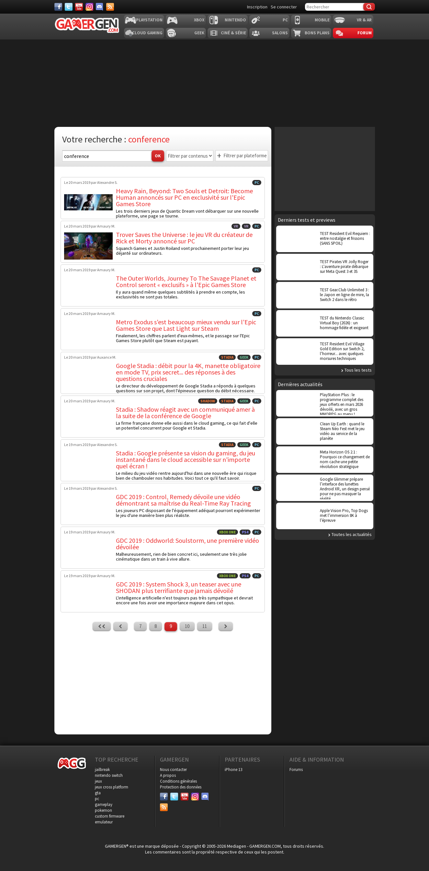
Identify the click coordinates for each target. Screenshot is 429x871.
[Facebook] (58, 7)
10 (187, 626)
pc (97, 798)
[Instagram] (89, 7)
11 (204, 626)
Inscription (257, 7)
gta (98, 793)
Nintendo (235, 20)
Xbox (199, 20)
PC (285, 20)
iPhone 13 (233, 769)
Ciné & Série (233, 33)
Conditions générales (178, 781)
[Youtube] (79, 7)
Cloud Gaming (147, 33)
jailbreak (102, 769)
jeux (98, 781)
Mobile (322, 20)
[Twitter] (69, 7)
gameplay (103, 804)
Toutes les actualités (352, 534)
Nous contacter (173, 769)
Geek (199, 33)
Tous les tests (358, 370)
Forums (296, 769)
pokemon (103, 810)
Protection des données (180, 787)
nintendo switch (109, 775)
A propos (168, 775)
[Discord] (100, 7)
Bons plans (317, 33)
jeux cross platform (111, 787)
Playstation (149, 20)
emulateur (104, 822)
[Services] (110, 7)
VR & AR (364, 20)
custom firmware (109, 816)
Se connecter (284, 7)
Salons (280, 33)
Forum (364, 33)
